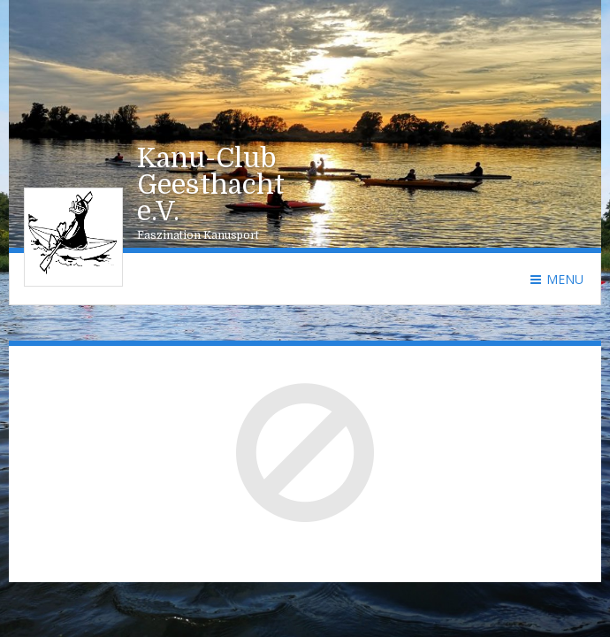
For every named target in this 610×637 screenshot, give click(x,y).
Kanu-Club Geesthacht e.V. (211, 184)
